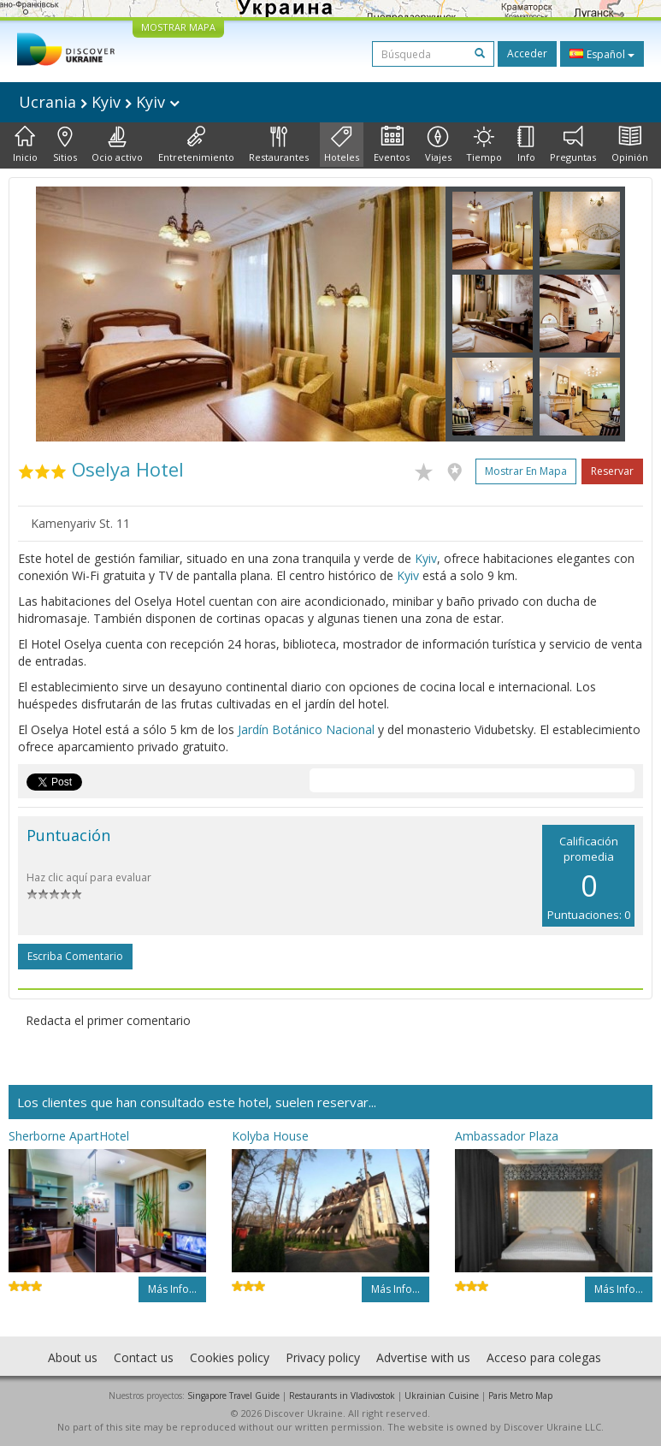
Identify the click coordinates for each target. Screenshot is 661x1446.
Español (602, 54)
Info (526, 144)
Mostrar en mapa (526, 471)
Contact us (144, 1357)
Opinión (629, 144)
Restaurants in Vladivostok (342, 1396)
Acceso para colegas (544, 1357)
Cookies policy (229, 1357)
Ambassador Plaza (506, 1136)
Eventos (392, 144)
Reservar (612, 471)
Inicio (25, 144)
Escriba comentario (75, 956)
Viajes (438, 144)
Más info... (172, 1289)
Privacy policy (323, 1357)
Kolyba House (270, 1136)
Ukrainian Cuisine (441, 1396)
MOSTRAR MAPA (178, 27)
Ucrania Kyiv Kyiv (99, 102)
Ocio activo (117, 144)
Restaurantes (279, 144)
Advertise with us (423, 1357)
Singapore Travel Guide (233, 1396)
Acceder (527, 53)
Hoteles (341, 144)
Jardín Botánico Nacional (306, 729)
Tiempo (484, 144)
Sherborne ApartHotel (69, 1136)
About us (72, 1357)
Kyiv (426, 558)
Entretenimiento (196, 144)
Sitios (65, 144)
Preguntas (573, 144)
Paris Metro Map (520, 1396)
